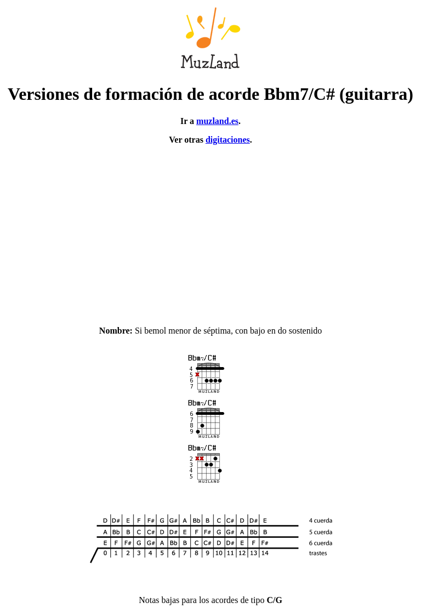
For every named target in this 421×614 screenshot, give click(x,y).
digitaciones (228, 139)
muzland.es (217, 121)
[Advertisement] (210, 230)
